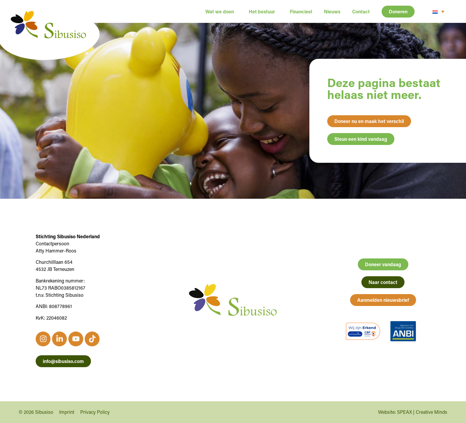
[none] (438, 11)
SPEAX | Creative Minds (422, 412)
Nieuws (332, 11)
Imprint (66, 412)
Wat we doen (221, 11)
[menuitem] (438, 11)
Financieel (301, 11)
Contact (361, 11)
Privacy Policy (95, 412)
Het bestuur (263, 11)
